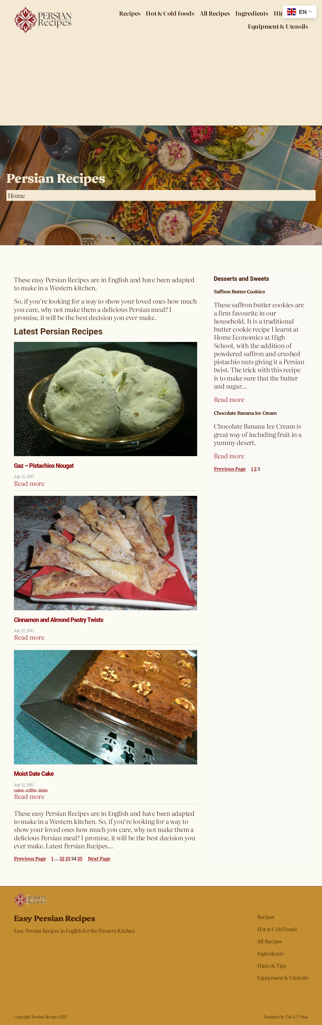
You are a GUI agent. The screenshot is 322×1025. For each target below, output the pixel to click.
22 (62, 858)
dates (43, 789)
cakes (19, 789)
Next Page (99, 858)
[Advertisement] (161, 84)
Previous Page (30, 858)
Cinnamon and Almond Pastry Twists (58, 620)
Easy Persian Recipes (54, 917)
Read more (29, 483)
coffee (31, 789)
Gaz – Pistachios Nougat (43, 465)
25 (79, 858)
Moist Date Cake (34, 774)
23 (67, 858)
